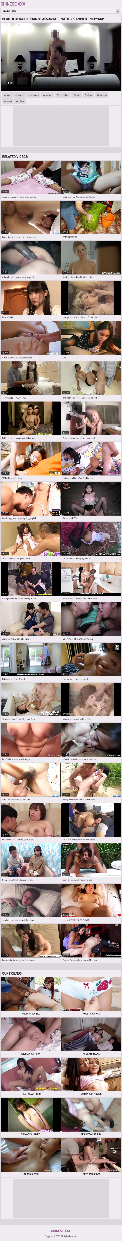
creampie (35, 94)
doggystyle (63, 94)
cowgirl (21, 94)
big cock (103, 94)
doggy (9, 100)
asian (9, 94)
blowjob (49, 94)
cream (78, 94)
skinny (90, 94)
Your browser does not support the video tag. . (61, 57)
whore (21, 100)
